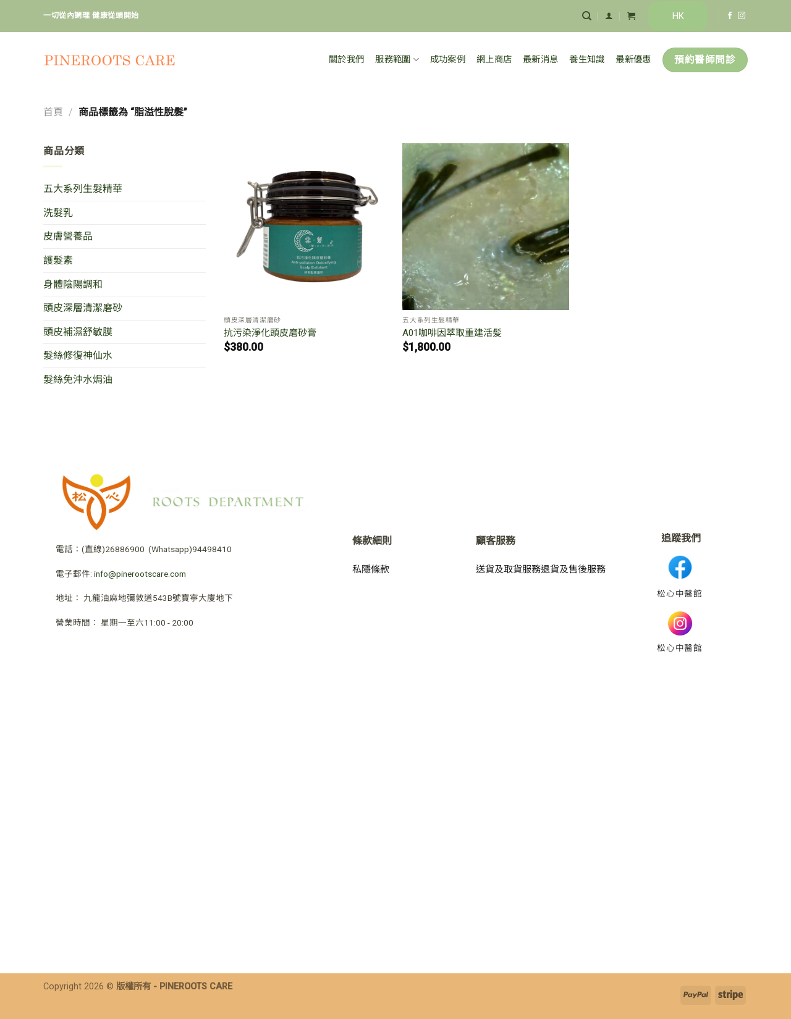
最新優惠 (633, 59)
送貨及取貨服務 (508, 569)
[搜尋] (586, 16)
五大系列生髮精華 (82, 189)
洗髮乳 (58, 213)
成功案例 (447, 59)
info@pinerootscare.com (140, 574)
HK (678, 16)
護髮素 (58, 260)
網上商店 (494, 59)
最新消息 (540, 59)
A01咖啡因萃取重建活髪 (452, 332)
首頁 (53, 112)
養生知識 (586, 59)
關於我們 (346, 59)
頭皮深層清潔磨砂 (82, 308)
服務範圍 (397, 59)
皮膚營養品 (68, 236)
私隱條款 (370, 569)
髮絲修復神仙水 (77, 355)
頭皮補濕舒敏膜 (77, 332)
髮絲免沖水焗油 (77, 379)
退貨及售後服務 (573, 569)
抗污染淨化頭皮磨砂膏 (270, 332)
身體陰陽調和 (73, 284)
